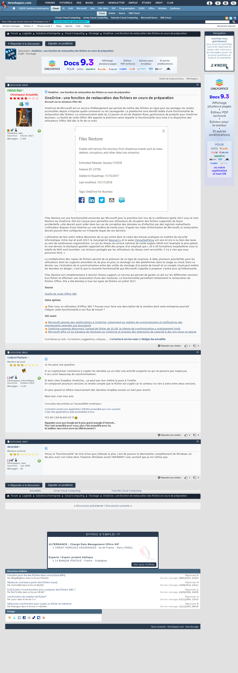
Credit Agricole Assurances (75, 547)
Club (169, 2)
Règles (87, 26)
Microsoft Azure (149, 18)
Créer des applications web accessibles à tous (69, 412)
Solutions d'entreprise (48, 33)
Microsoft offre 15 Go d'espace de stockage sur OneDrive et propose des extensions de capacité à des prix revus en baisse (122, 332)
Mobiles (162, 8)
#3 (198, 441)
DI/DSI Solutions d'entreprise (34, 8)
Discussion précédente (89, 506)
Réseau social (43, 26)
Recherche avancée (226, 26)
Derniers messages (11, 26)
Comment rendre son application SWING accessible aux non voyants (82, 409)
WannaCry (115, 240)
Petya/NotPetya (144, 240)
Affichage (191, 79)
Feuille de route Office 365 (61, 294)
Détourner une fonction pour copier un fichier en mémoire (39, 604)
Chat (100, 2)
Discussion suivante (118, 506)
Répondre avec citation (169, 346)
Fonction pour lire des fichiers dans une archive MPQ (36, 575)
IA (63, 8)
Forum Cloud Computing (67, 18)
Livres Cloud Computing (95, 18)
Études (146, 2)
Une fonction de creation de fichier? (27, 596)
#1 (198, 84)
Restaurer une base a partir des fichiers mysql (32, 582)
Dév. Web (103, 8)
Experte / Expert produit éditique (71, 557)
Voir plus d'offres (144, 564)
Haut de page (191, 626)
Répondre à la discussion (24, 43)
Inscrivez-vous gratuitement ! (71, 22)
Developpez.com (176, 626)
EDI (113, 8)
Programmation (127, 8)
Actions (27, 26)
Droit (159, 2)
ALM (70, 8)
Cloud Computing (74, 33)
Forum (14, 33)
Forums (49, 2)
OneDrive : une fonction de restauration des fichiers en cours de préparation (73, 50)
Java (92, 8)
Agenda (68, 26)
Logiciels (27, 33)
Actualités (35, 491)
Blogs (89, 2)
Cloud (56, 8)
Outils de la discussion (170, 79)
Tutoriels (65, 2)
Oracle (111, 13)
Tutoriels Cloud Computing (124, 18)
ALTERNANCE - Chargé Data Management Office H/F (84, 544)
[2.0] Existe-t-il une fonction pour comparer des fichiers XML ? (41, 589)
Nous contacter (158, 626)
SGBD (142, 8)
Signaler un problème (60, 43)
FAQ (78, 2)
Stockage (94, 33)
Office (151, 8)
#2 (198, 352)
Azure (122, 13)
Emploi (133, 2)
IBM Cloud (134, 13)
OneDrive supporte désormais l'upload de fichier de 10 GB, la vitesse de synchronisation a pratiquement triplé (114, 328)
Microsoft (81, 8)
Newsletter (116, 2)
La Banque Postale (68, 560)
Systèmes (175, 8)
